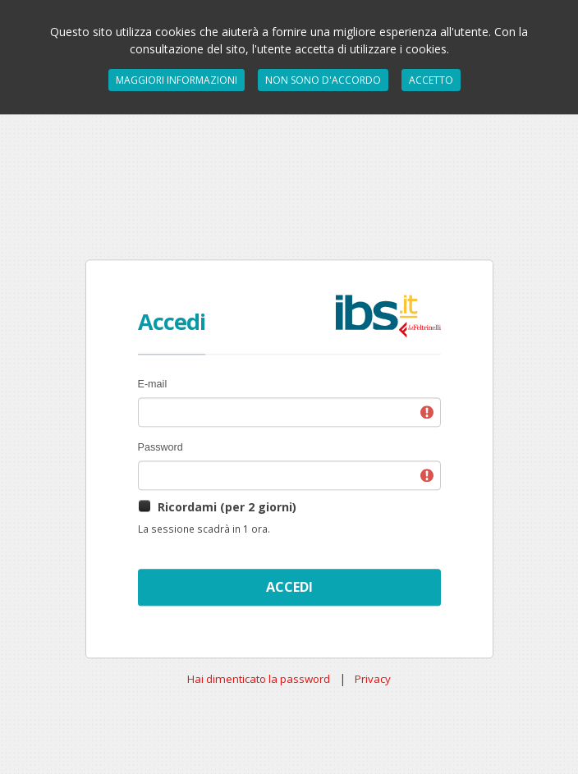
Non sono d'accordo (323, 80)
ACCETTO (431, 80)
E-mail (152, 384)
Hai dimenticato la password (258, 678)
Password (160, 447)
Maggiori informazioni (176, 80)
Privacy (373, 678)
